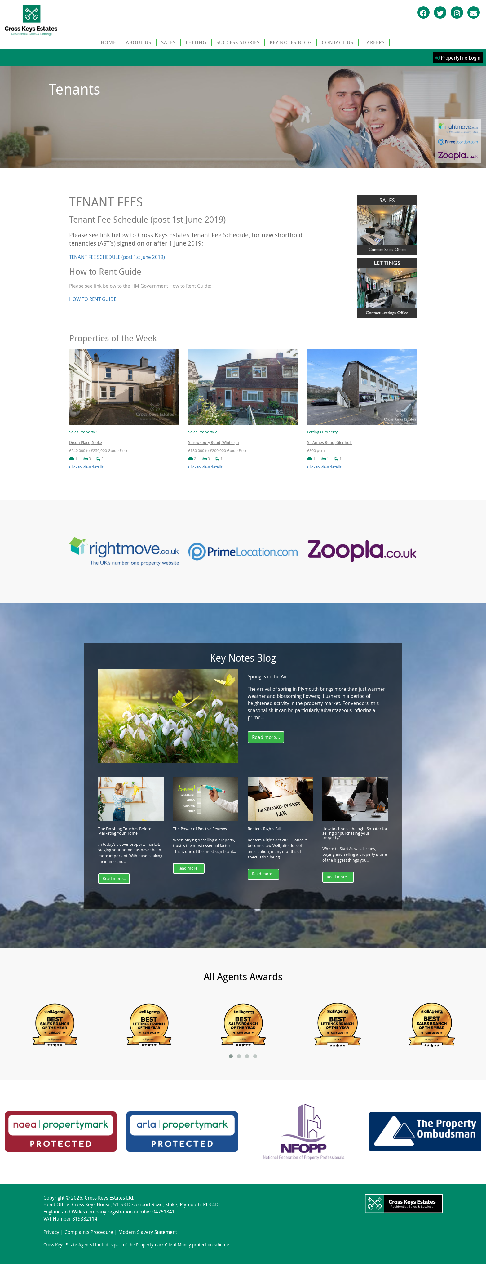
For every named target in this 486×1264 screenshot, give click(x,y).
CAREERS (374, 42)
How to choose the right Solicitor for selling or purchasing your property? (354, 833)
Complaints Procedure (88, 1232)
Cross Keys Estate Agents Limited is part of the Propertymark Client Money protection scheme (136, 1245)
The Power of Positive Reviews (200, 829)
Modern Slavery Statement (147, 1232)
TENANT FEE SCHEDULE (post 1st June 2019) (117, 257)
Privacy (51, 1232)
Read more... (266, 737)
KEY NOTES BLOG (291, 42)
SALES (168, 42)
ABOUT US (138, 42)
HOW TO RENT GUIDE (92, 299)
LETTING (196, 42)
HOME (108, 42)
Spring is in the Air (267, 677)
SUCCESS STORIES (238, 42)
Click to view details (86, 467)
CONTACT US (337, 42)
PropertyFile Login (457, 57)
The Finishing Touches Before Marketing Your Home (124, 831)
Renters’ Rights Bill (264, 829)
